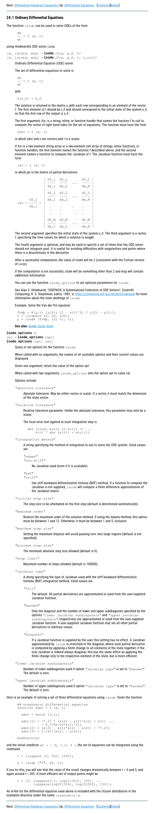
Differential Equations (79, 5)
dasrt (49, 327)
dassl (41, 327)
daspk (32, 327)
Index (115, 5)
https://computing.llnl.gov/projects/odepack (105, 295)
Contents (103, 5)
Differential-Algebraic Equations (36, 5)
